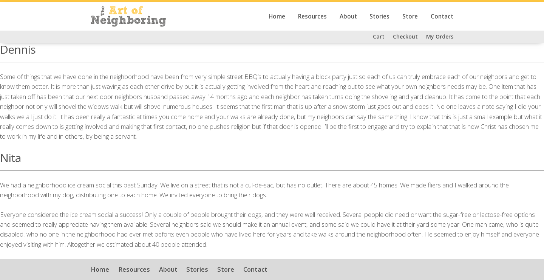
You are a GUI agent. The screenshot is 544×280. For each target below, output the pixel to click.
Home (277, 16)
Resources (312, 16)
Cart (379, 36)
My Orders (439, 36)
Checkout (405, 36)
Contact (442, 16)
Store (410, 16)
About (348, 16)
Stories (379, 16)
